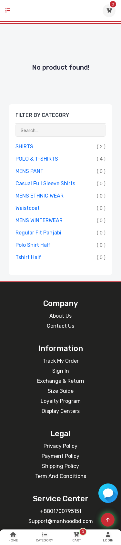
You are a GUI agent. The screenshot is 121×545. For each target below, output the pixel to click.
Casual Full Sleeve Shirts (45, 183)
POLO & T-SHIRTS (36, 159)
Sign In (60, 371)
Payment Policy (60, 456)
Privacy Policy (60, 446)
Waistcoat (27, 208)
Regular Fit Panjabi (38, 233)
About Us (60, 316)
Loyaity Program (61, 401)
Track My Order (61, 361)
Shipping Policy (60, 466)
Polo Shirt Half (33, 245)
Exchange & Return (60, 381)
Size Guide (61, 391)
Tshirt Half (28, 257)
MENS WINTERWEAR (39, 220)
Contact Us (60, 326)
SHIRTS (24, 146)
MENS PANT (29, 171)
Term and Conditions (60, 476)
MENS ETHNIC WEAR (39, 196)
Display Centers (61, 411)
